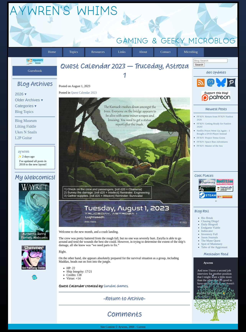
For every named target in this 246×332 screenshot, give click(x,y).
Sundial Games (115, 286)
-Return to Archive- (124, 298)
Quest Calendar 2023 (84, 92)
